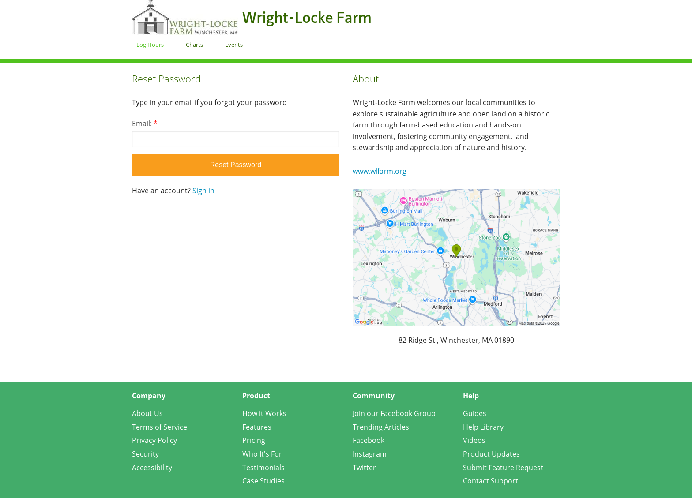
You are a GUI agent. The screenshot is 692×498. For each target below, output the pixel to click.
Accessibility (152, 467)
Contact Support (490, 481)
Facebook (368, 440)
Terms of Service (159, 427)
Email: (145, 123)
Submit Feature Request (503, 467)
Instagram (370, 454)
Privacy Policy (154, 440)
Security (145, 454)
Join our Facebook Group (394, 413)
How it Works (264, 413)
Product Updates (491, 454)
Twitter (364, 467)
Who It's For (262, 454)
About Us (147, 413)
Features (256, 427)
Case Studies (263, 481)
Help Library (483, 427)
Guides (474, 413)
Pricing (253, 440)
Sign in (203, 190)
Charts (194, 45)
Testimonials (263, 467)
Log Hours (150, 45)
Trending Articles (381, 427)
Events (234, 45)
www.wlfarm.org (379, 171)
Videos (474, 440)
